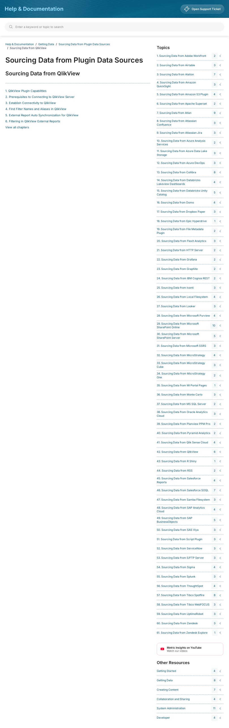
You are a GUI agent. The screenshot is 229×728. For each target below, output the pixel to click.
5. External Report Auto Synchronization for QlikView (41, 115)
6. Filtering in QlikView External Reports (32, 121)
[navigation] (189, 56)
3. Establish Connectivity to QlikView (30, 103)
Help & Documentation (34, 9)
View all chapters (17, 127)
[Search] (114, 26)
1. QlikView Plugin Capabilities (26, 91)
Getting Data (46, 44)
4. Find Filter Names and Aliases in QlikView (35, 109)
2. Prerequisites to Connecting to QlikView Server (39, 97)
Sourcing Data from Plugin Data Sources (84, 44)
